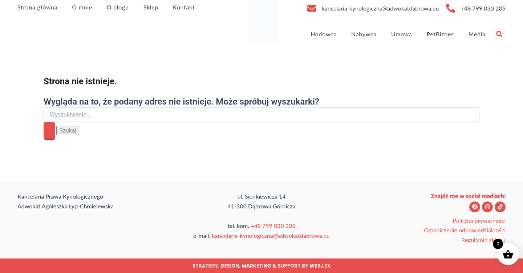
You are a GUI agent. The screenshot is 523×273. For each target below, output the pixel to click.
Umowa (401, 33)
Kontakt (184, 7)
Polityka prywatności (479, 220)
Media (477, 33)
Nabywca (364, 33)
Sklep (150, 7)
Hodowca (324, 33)
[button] (499, 34)
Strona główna (37, 7)
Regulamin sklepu (483, 239)
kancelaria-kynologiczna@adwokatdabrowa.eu (380, 8)
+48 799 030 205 (483, 8)
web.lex (320, 265)
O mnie (82, 7)
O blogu (118, 7)
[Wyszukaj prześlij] (49, 131)
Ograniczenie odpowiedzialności (465, 230)
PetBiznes (440, 33)
